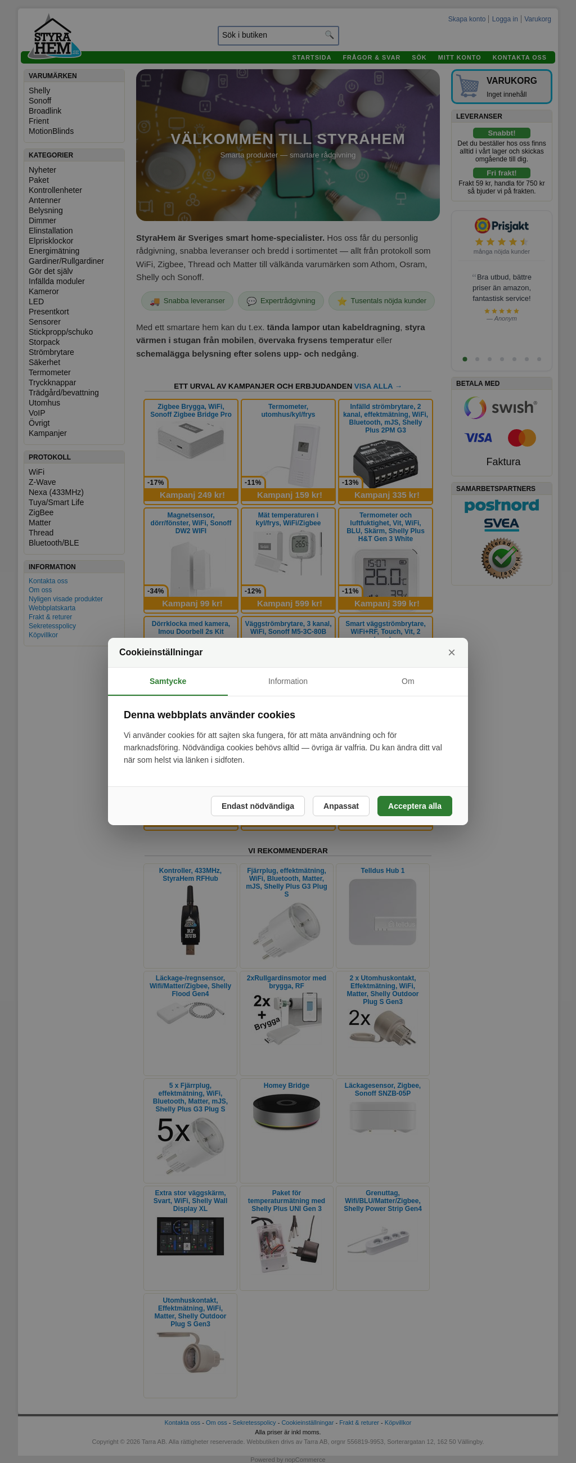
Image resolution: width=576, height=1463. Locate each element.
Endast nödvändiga (258, 806)
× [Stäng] (452, 652)
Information (288, 681)
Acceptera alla (415, 806)
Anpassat (341, 806)
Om (408, 681)
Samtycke (168, 681)
